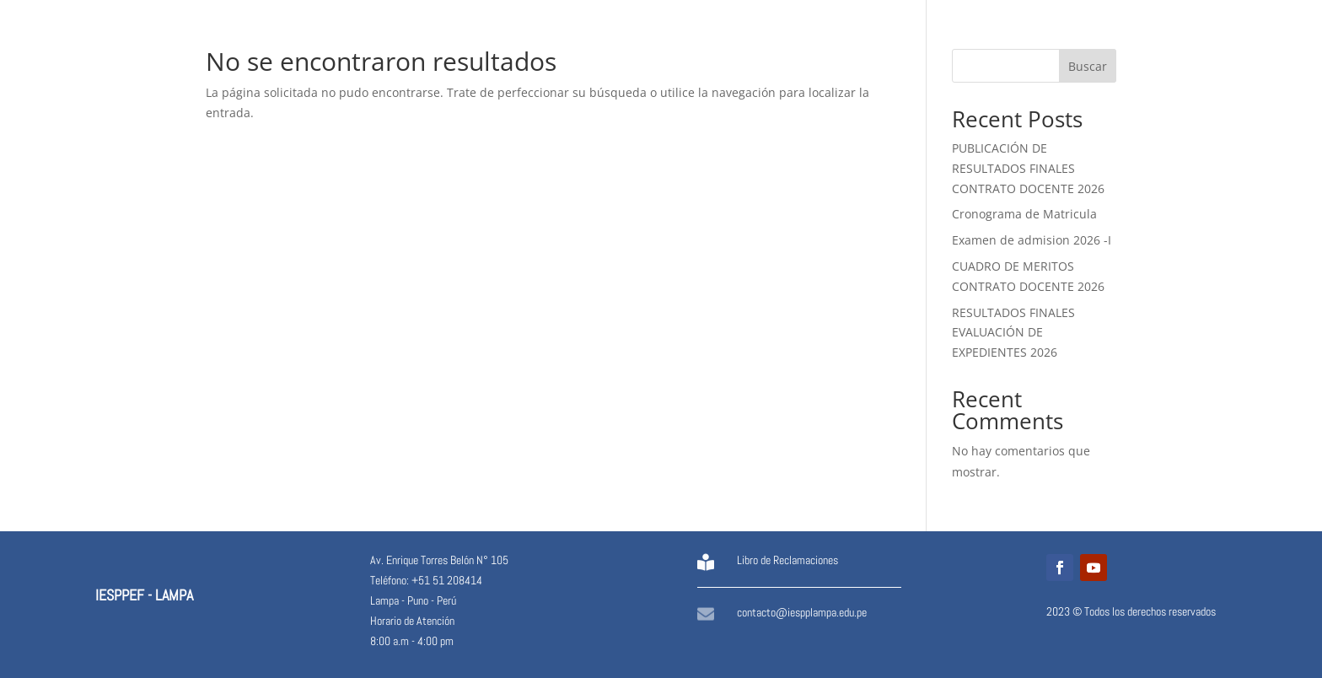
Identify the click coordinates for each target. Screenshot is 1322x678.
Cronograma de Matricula (1024, 214)
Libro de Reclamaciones (787, 560)
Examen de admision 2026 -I (1031, 240)
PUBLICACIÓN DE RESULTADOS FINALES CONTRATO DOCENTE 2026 (1028, 168)
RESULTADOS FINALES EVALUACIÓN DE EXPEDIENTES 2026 (1013, 332)
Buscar (1087, 66)
